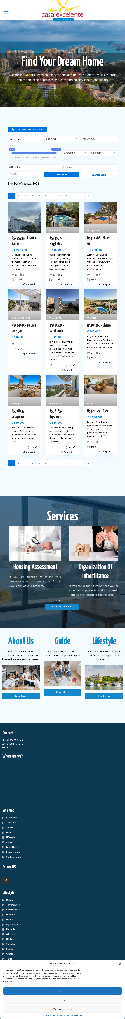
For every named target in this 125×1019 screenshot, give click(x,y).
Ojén (92, 403)
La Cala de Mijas (22, 318)
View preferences (62, 1009)
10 (74, 195)
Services (10, 827)
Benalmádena (13, 909)
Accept (63, 991)
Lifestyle (10, 837)
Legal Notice (76, 1015)
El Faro (9, 919)
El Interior (11, 939)
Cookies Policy (13, 857)
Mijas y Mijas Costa (15, 924)
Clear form (99, 174)
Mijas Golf (95, 230)
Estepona (18, 403)
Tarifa (9, 958)
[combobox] (61, 139)
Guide (9, 832)
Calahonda (57, 318)
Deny (62, 1000)
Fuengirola (11, 914)
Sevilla (9, 949)
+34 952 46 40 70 (14, 743)
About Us (11, 822)
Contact (10, 842)
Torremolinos (13, 904)
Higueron (56, 403)
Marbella (10, 929)
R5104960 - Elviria (99, 325)
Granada (10, 953)
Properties (11, 817)
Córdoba (10, 944)
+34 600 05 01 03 (14, 740)
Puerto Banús (20, 230)
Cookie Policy (49, 1015)
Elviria (93, 318)
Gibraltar (10, 934)
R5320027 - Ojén (98, 411)
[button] (120, 963)
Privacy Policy (63, 1015)
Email (8, 747)
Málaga (9, 900)
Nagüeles (57, 230)
